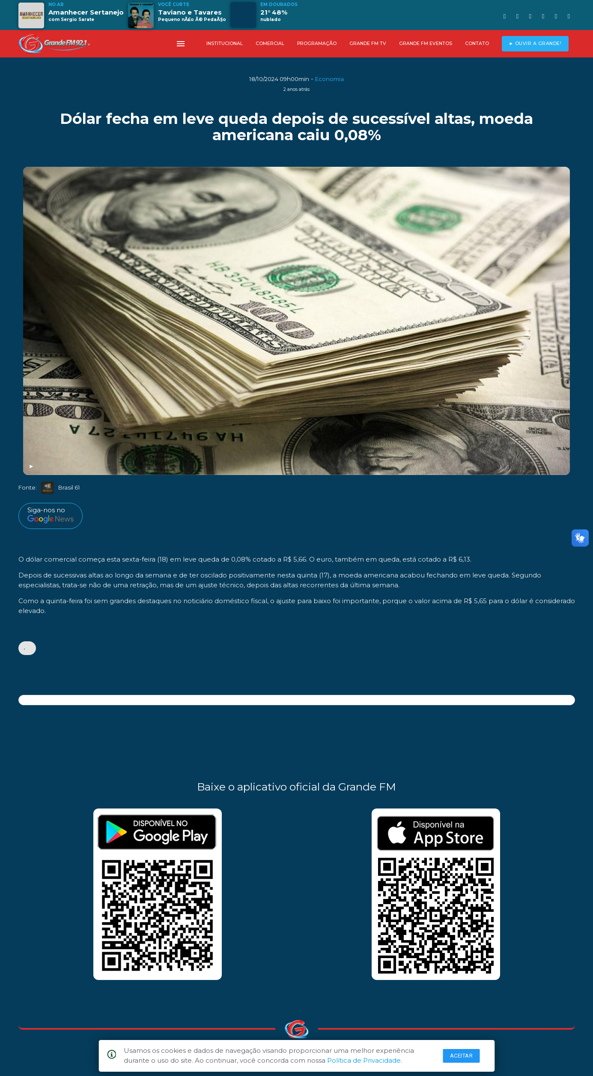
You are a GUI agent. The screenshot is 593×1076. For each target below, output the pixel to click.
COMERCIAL (270, 43)
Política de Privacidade (364, 1060)
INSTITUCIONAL (224, 43)
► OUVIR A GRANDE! (535, 43)
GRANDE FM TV (367, 43)
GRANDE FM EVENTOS (425, 43)
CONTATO (477, 43)
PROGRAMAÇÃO (317, 43)
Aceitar (461, 1055)
